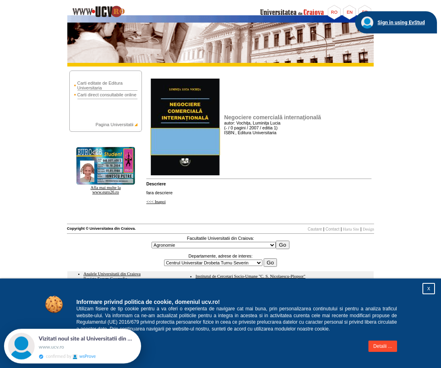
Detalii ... (382, 346)
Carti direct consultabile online (107, 94)
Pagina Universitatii (114, 124)
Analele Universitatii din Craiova (112, 274)
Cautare (315, 229)
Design (368, 229)
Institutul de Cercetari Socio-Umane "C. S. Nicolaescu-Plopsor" (251, 276)
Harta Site (351, 229)
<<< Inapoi (156, 202)
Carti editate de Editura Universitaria (100, 85)
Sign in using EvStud (401, 22)
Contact (332, 229)
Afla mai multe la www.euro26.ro (106, 189)
